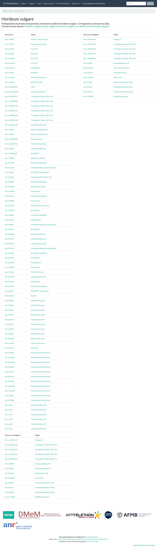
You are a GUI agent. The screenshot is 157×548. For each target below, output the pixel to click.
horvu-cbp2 (9, 410)
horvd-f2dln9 (9, 310)
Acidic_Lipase (35, 191)
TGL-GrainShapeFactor (38, 144)
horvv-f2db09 (9, 134)
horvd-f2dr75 (9, 239)
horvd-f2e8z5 (9, 381)
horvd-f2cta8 (9, 163)
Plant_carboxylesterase (39, 44)
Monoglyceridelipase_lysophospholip (43, 224)
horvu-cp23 (9, 429)
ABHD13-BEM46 (37, 82)
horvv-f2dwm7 (10, 68)
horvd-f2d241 (9, 376)
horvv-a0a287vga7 (11, 115)
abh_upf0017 (35, 153)
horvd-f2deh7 (9, 492)
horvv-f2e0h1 (9, 149)
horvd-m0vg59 (10, 357)
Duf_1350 (34, 49)
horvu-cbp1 (9, 405)
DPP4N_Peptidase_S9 (38, 234)
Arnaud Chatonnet (92, 537)
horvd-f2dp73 (9, 473)
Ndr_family (34, 348)
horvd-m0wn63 (10, 63)
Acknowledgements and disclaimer (94, 3)
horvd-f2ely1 (9, 487)
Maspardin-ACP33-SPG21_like (41, 177)
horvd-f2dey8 (9, 210)
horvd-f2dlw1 (9, 220)
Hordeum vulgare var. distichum (73, 26)
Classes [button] (23, 3)
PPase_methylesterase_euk (40, 205)
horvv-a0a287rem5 (11, 125)
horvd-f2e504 (9, 262)
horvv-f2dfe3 (9, 130)
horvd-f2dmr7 (9, 315)
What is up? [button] (76, 3)
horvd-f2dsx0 (9, 334)
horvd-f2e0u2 (9, 343)
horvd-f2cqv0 (9, 367)
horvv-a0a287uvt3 (11, 111)
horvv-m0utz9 (9, 82)
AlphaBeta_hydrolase (38, 158)
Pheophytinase (36, 220)
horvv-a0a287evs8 (11, 445)
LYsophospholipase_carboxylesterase (43, 168)
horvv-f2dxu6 (9, 73)
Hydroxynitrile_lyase (38, 300)
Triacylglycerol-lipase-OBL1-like (42, 96)
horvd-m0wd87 (10, 478)
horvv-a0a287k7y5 (11, 96)
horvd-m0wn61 (10, 58)
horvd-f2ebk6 (9, 272)
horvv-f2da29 (9, 44)
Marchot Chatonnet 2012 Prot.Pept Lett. (94, 539)
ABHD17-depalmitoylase (39, 39)
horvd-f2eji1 (9, 291)
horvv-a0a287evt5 (11, 459)
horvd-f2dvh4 (9, 243)
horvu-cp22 (9, 424)
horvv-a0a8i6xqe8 (11, 153)
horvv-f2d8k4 (9, 158)
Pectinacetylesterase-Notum (40, 353)
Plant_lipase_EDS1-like (38, 125)
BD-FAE (33, 296)
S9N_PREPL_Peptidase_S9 (40, 172)
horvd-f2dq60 (9, 234)
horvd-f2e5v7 (9, 348)
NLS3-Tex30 (39, 478)
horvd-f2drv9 (9, 324)
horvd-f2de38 (9, 205)
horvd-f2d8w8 (10, 191)
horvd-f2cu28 (9, 168)
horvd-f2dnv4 (9, 319)
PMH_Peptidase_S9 (37, 272)
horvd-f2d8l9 (9, 464)
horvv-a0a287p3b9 (11, 92)
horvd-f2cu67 (9, 172)
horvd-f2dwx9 (9, 248)
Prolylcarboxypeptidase (39, 163)
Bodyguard (34, 73)
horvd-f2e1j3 (9, 372)
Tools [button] (39, 3)
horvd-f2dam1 (9, 196)
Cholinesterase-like (41, 473)
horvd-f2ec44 (9, 277)
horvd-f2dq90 (9, 400)
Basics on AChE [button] (48, 3)
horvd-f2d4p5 (9, 353)
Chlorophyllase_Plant (38, 186)
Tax (10, 11)
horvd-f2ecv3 (9, 281)
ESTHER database (10, 3)
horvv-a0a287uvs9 (11, 106)
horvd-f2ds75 (9, 329)
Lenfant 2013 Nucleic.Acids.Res (67, 539)
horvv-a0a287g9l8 (11, 87)
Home (5, 11)
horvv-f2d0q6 (9, 39)
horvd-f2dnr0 (9, 229)
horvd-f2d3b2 (9, 186)
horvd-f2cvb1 (9, 177)
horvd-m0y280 (10, 391)
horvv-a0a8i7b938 (11, 139)
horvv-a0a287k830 (11, 101)
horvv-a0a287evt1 (11, 454)
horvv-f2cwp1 (9, 77)
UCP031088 (35, 68)
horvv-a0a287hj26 (11, 144)
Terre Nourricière (92, 541)
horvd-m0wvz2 (10, 362)
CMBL (33, 87)
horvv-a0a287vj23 (11, 440)
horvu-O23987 (10, 497)
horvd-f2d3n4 (9, 49)
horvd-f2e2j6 (9, 253)
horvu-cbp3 (9, 414)
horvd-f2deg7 (9, 54)
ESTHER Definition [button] (63, 3)
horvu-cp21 (9, 419)
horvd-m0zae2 (10, 296)
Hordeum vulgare (99, 26)
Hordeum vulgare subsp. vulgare (40, 26)
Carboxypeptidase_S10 (38, 239)
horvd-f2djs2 (9, 215)
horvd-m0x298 (10, 386)
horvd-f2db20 (9, 201)
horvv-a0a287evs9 (11, 449)
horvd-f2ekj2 (9, 483)
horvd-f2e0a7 (9, 338)
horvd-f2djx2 (9, 305)
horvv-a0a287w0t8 (11, 120)
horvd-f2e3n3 (9, 258)
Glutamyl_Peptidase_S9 (38, 92)
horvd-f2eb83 (9, 267)
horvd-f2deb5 (9, 468)
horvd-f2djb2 (9, 395)
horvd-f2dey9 (9, 300)
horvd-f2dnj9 (9, 224)
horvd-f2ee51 (9, 286)
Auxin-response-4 (37, 139)
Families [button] (31, 3)
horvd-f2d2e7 (9, 182)
